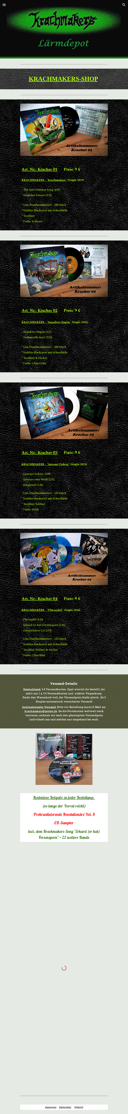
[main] (64, 79)
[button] (4, 4)
